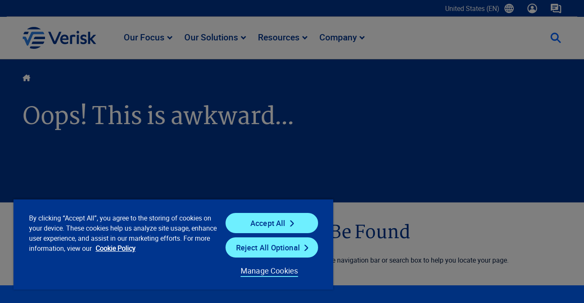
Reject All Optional (268, 247)
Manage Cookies (269, 271)
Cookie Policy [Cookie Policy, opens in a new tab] (115, 248)
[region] (173, 244)
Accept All (268, 223)
